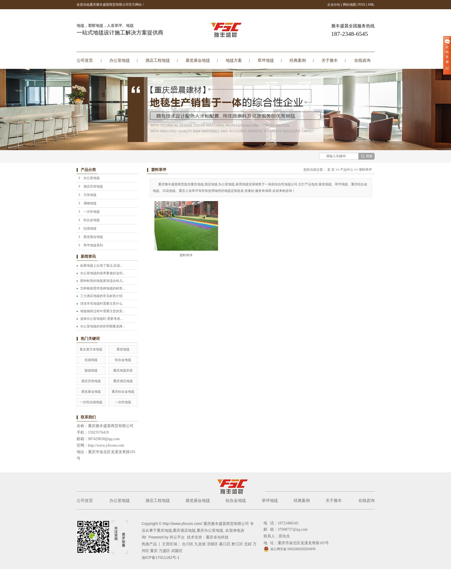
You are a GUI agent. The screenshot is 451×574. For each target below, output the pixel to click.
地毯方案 (234, 60)
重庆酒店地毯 (123, 381)
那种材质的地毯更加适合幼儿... (102, 281)
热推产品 (149, 544)
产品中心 (346, 170)
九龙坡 (200, 544)
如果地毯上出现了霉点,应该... (101, 265)
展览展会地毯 (198, 60)
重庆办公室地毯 (210, 530)
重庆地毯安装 (123, 370)
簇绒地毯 (91, 370)
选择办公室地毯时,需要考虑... (101, 319)
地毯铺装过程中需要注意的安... (102, 311)
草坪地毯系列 (93, 245)
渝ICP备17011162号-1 (161, 557)
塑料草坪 (365, 170)
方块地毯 (89, 195)
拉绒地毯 (89, 228)
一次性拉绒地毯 (91, 402)
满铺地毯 (89, 203)
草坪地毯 (266, 60)
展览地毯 (122, 349)
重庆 (154, 551)
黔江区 (237, 544)
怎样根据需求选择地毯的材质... (102, 288)
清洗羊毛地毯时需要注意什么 (101, 303)
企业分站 (333, 5)
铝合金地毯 (91, 220)
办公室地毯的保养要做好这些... (102, 273)
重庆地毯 (164, 530)
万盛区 (164, 551)
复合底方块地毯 (91, 349)
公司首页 (85, 60)
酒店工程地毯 (157, 60)
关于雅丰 (330, 60)
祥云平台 (177, 537)
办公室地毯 (119, 60)
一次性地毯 (91, 212)
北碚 (248, 544)
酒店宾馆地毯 (93, 186)
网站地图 (349, 5)
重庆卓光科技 (217, 537)
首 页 (331, 170)
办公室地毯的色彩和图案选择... (102, 326)
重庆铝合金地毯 (123, 392)
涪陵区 (212, 544)
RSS (361, 5)
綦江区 (225, 544)
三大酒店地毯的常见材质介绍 (101, 296)
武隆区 (177, 551)
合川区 (187, 544)
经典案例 (298, 60)
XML (371, 5)
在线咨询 (362, 60)
